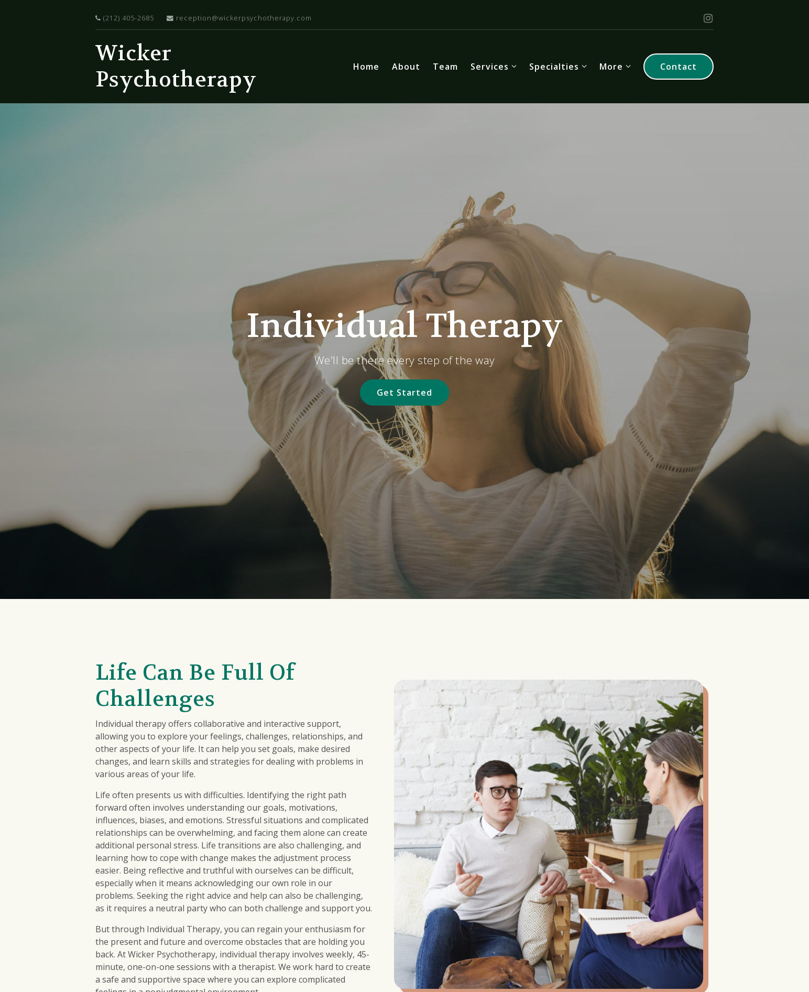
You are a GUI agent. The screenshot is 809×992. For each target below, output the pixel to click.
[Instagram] (708, 18)
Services (490, 66)
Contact (678, 66)
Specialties (554, 66)
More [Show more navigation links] (611, 66)
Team (445, 66)
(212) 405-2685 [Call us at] (124, 18)
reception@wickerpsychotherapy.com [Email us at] (239, 18)
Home (366, 66)
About (406, 66)
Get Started (404, 392)
